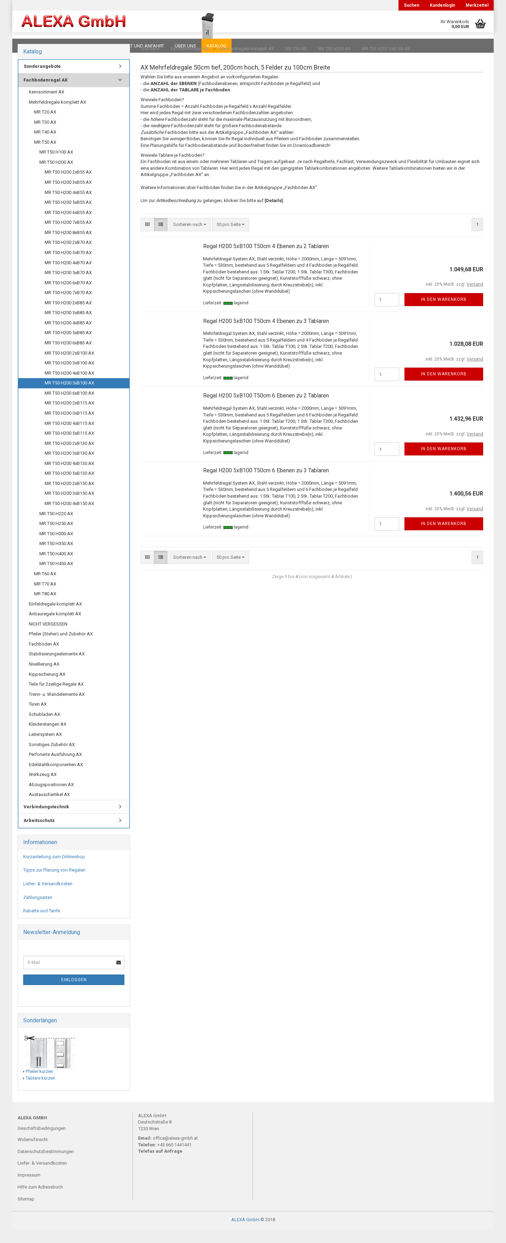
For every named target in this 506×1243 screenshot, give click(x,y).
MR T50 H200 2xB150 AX (69, 497)
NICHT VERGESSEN (48, 638)
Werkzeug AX (43, 788)
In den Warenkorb (444, 313)
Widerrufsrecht (33, 1153)
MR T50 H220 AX (56, 527)
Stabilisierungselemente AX (57, 668)
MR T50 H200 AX (56, 176)
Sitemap (26, 1213)
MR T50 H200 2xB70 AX (68, 256)
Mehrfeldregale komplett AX (57, 116)
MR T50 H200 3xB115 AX (69, 427)
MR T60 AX (45, 587)
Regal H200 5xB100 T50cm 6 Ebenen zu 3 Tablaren (266, 484)
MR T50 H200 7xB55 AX (68, 236)
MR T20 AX (45, 126)
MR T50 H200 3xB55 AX (68, 196)
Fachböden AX (44, 658)
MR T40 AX (45, 146)
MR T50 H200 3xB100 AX (69, 377)
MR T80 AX (45, 607)
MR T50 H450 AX (56, 577)
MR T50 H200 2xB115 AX (69, 417)
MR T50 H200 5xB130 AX (69, 487)
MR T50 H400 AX (56, 567)
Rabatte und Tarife (41, 924)
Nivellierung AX (44, 678)
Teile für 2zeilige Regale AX (56, 698)
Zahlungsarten (37, 911)
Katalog (216, 45)
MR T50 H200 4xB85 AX (68, 336)
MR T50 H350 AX (56, 557)
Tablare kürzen (40, 1092)
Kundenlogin (442, 5)
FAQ (61, 45)
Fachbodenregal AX (45, 94)
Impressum (29, 1189)
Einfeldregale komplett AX (55, 618)
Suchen (411, 5)
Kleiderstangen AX (47, 738)
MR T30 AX (45, 136)
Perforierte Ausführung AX (55, 768)
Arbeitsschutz (39, 834)
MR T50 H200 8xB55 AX (68, 246)
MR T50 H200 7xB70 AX (68, 306)
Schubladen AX (44, 728)
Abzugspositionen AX (51, 798)
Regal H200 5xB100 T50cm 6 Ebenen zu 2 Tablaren (266, 409)
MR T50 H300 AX (56, 547)
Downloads (32, 45)
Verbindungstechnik (46, 820)
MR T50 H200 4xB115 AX (69, 437)
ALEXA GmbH (245, 1233)
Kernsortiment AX (46, 106)
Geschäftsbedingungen (42, 1142)
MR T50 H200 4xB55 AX (68, 206)
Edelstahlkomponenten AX (56, 778)
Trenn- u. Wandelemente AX (57, 708)
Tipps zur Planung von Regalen (54, 884)
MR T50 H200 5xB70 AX (68, 286)
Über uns (185, 45)
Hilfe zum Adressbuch (40, 1201)
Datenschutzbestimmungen (46, 1165)
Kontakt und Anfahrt (138, 45)
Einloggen (74, 993)
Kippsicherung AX (47, 688)
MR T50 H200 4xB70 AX (68, 276)
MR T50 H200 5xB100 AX (69, 397)
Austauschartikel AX (49, 808)
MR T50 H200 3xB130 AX (69, 467)
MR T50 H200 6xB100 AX (69, 407)
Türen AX (38, 718)
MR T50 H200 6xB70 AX (68, 296)
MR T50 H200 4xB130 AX (69, 477)
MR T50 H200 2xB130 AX (69, 457)
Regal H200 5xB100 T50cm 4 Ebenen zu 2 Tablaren (266, 260)
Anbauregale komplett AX (55, 627)
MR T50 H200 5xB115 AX (69, 447)
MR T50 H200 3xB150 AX (69, 507)
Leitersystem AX (45, 748)
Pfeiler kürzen (39, 1085)
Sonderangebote (42, 80)
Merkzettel (477, 5)
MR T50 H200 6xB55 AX (68, 226)
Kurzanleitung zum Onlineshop (54, 870)
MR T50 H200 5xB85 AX (68, 346)
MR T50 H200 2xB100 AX (69, 367)
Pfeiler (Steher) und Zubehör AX (61, 647)
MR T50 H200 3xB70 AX (68, 266)
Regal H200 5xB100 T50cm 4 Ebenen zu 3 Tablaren (266, 335)
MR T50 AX (45, 156)
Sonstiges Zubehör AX (52, 758)
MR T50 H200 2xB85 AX (68, 316)
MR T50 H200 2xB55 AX (68, 186)
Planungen (89, 45)
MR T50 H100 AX (56, 166)
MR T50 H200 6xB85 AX (68, 357)
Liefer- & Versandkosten (47, 897)
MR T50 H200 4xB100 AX (69, 387)
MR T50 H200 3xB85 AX (68, 326)
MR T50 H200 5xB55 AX (68, 216)
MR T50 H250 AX (56, 537)
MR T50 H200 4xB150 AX (69, 517)
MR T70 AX (45, 598)
